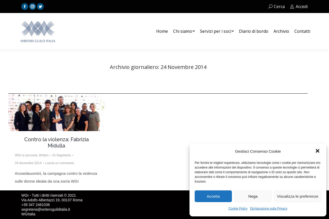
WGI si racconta (26, 155)
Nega (253, 196)
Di (62, 155)
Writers (44, 155)
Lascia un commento (59, 163)
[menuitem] (162, 31)
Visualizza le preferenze (297, 196)
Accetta (213, 196)
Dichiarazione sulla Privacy (268, 208)
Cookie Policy (238, 208)
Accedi (299, 6)
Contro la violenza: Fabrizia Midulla (56, 142)
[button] (318, 151)
